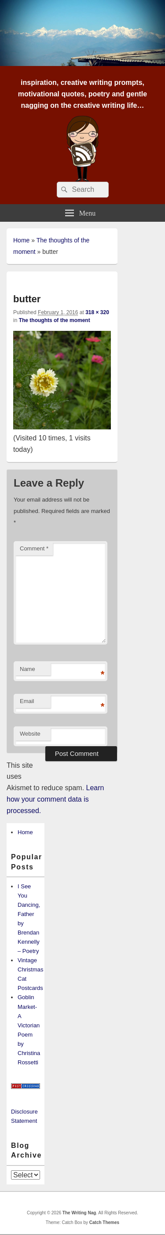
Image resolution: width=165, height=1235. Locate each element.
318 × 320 (97, 312)
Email (27, 701)
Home (21, 240)
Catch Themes (104, 1222)
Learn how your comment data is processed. (55, 799)
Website (30, 733)
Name (27, 669)
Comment (34, 548)
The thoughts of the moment (54, 320)
